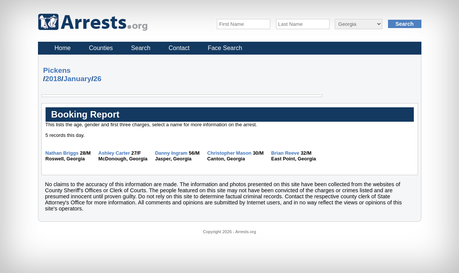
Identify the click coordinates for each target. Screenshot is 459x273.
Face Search (225, 48)
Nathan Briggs (62, 153)
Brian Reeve (285, 153)
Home (63, 48)
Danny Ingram (171, 153)
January (77, 79)
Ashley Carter (114, 153)
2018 (53, 79)
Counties (101, 48)
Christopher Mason (229, 153)
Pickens (57, 70)
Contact (179, 48)
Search (140, 48)
